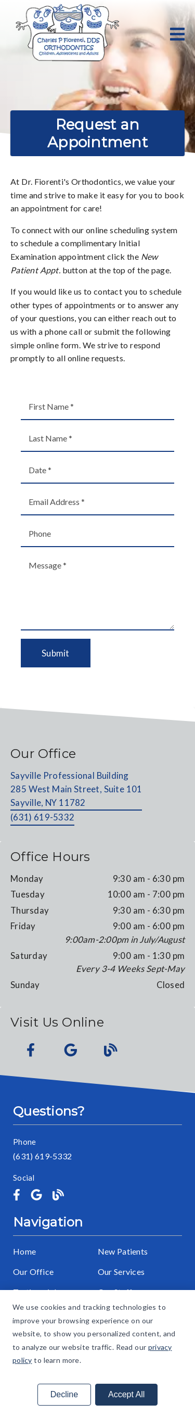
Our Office (33, 1271)
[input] (97, 407)
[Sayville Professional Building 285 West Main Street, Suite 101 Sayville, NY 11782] (76, 790)
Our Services (121, 1271)
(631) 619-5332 (42, 817)
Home (24, 1251)
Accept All (126, 1394)
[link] (66, 34)
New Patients (123, 1251)
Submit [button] (56, 653)
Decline (64, 1394)
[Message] (97, 591)
